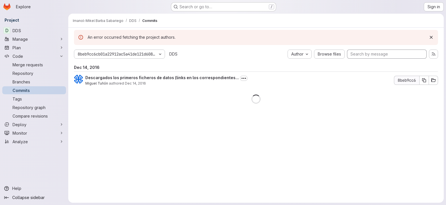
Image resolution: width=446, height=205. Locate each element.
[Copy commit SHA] (424, 80)
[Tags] (34, 99)
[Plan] (34, 48)
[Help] (34, 188)
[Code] (34, 56)
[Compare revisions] (34, 116)
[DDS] (34, 30)
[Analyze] (34, 141)
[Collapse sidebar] (34, 198)
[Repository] (34, 73)
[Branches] (34, 82)
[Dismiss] (431, 37)
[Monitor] (34, 133)
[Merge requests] (34, 65)
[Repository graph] (34, 107)
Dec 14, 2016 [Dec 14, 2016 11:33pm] (135, 83)
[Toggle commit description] (243, 78)
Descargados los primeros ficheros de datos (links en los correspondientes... (162, 77)
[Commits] (34, 90)
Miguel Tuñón (96, 83)
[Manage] (34, 39)
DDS (173, 54)
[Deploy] (34, 124)
